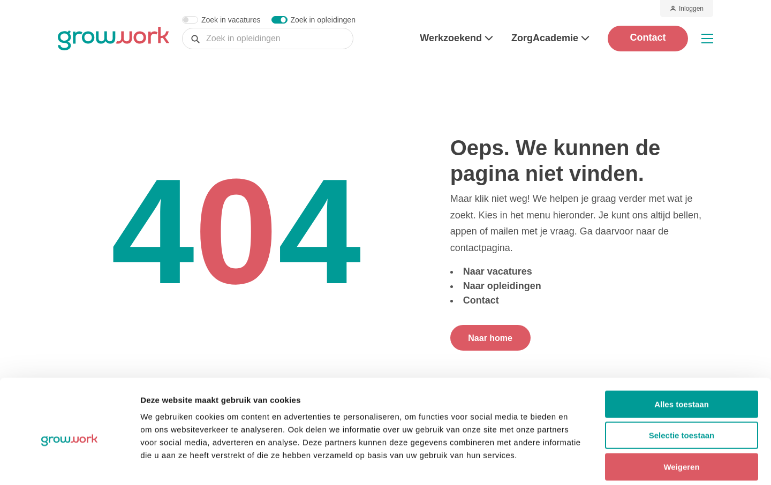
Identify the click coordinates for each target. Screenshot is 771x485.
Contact (648, 37)
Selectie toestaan (682, 385)
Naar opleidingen (502, 286)
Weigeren (681, 416)
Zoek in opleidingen (323, 20)
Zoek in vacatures (231, 20)
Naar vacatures (497, 271)
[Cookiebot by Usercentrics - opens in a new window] (69, 464)
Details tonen (578, 463)
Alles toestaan (681, 354)
